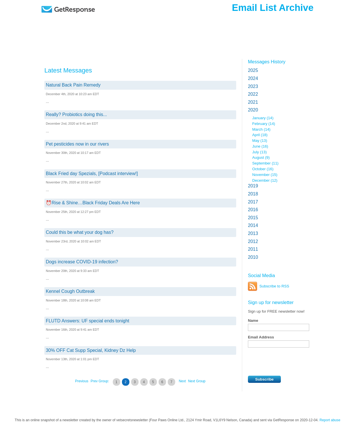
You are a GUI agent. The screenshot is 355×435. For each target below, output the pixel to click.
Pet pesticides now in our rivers (77, 144)
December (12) (264, 180)
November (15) (264, 175)
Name (253, 320)
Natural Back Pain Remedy (73, 85)
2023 (253, 86)
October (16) (262, 169)
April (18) (260, 135)
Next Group (197, 381)
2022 (253, 94)
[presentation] (291, 361)
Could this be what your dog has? (80, 232)
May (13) (259, 140)
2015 (253, 217)
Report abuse (330, 420)
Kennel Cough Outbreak (70, 291)
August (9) (261, 157)
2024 (253, 78)
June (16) (260, 146)
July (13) (259, 152)
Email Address (261, 337)
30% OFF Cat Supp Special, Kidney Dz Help (91, 350)
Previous (81, 381)
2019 (253, 185)
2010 (253, 257)
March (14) (261, 129)
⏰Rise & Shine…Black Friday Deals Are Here (93, 202)
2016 (253, 209)
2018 (253, 193)
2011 (253, 249)
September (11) (265, 163)
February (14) (263, 124)
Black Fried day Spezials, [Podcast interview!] (92, 173)
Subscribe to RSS (274, 286)
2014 (253, 225)
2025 (253, 70)
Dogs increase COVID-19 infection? (82, 261)
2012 (253, 241)
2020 (253, 109)
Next (182, 381)
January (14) (262, 118)
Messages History (266, 61)
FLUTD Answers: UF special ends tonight (87, 320)
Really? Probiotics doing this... (76, 114)
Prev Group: (100, 381)
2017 (253, 201)
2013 (253, 233)
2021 (253, 102)
